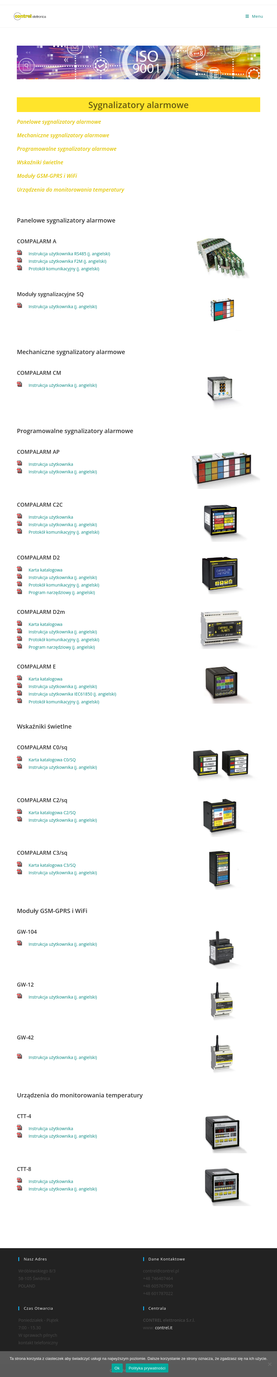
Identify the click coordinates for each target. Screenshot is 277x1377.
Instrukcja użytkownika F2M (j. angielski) (67, 261)
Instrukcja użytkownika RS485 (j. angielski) (69, 253)
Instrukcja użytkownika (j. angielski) (63, 306)
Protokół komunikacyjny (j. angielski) (64, 268)
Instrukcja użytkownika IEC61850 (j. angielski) (72, 694)
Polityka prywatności (147, 1368)
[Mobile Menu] (254, 16)
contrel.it (163, 1327)
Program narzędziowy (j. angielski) (62, 592)
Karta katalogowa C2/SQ (52, 812)
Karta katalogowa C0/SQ (52, 760)
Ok (117, 1368)
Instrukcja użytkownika (51, 464)
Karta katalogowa (45, 570)
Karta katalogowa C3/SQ (52, 865)
